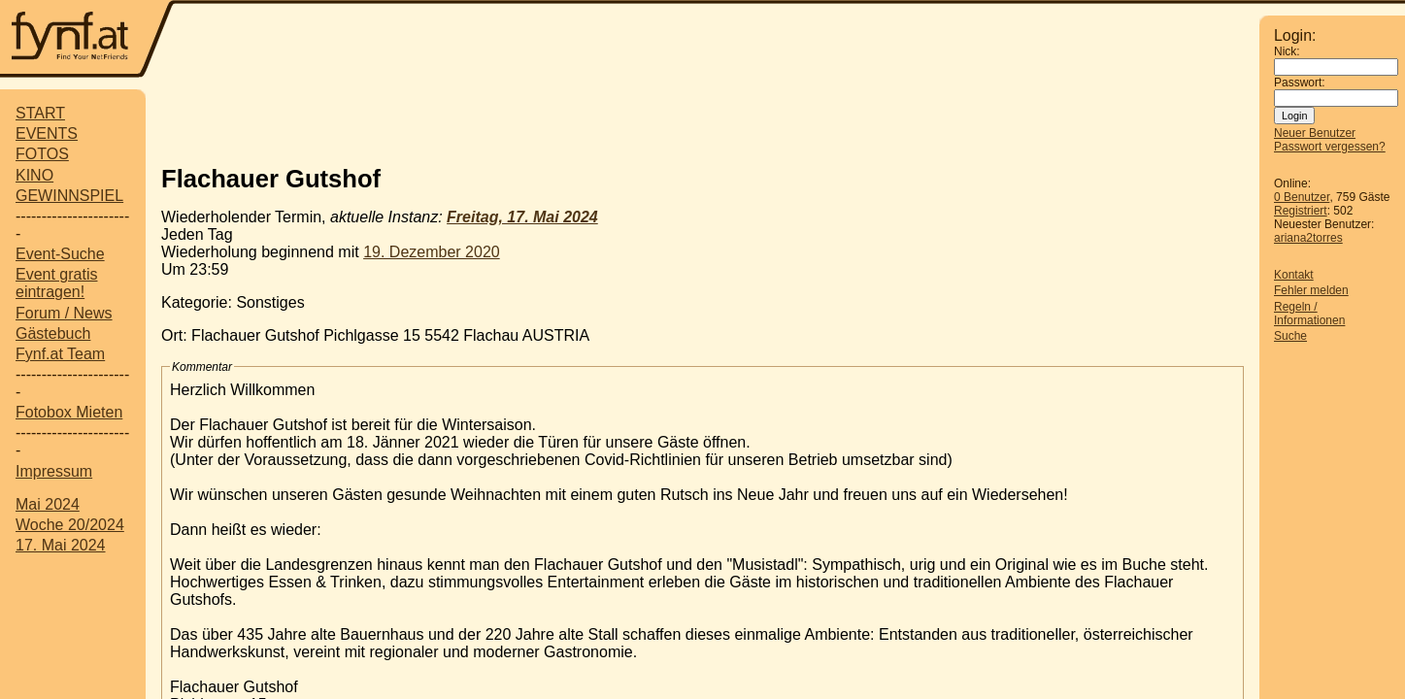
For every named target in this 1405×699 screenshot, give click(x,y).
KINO (34, 175)
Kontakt (1294, 275)
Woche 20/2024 (70, 524)
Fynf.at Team (60, 354)
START (40, 113)
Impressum (54, 471)
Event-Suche (60, 254)
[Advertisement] (703, 119)
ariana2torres (1308, 238)
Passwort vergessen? (1330, 146)
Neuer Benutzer (1314, 133)
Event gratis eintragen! (56, 283)
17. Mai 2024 (61, 545)
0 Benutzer (1301, 197)
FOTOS (42, 154)
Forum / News (64, 313)
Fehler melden (1311, 290)
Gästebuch (53, 333)
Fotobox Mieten (69, 412)
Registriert (1300, 210)
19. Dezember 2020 (431, 252)
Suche (1290, 336)
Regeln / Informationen (1309, 313)
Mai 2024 (48, 504)
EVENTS (47, 133)
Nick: (1287, 51)
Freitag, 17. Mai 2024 (522, 217)
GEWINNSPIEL (69, 195)
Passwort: (1299, 82)
